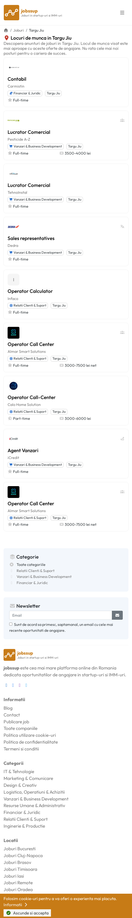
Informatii (16, 904)
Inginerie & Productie (24, 826)
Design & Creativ (20, 785)
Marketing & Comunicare (28, 778)
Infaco (13, 298)
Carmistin (16, 86)
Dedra (13, 245)
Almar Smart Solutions (27, 351)
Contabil (17, 79)
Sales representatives (31, 238)
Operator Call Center (31, 344)
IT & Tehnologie (19, 771)
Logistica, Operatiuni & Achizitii (34, 792)
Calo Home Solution (24, 404)
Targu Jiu (53, 93)
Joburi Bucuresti (20, 848)
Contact (12, 715)
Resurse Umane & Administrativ (34, 805)
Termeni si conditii (21, 749)
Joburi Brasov (17, 862)
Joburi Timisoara (20, 869)
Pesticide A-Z (19, 139)
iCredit (13, 457)
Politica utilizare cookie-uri (30, 735)
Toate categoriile (31, 564)
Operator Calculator (30, 291)
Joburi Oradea (18, 889)
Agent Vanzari (23, 450)
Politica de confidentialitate (31, 742)
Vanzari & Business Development (35, 146)
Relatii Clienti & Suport (27, 305)
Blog (8, 708)
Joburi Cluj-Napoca (23, 855)
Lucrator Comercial (29, 132)
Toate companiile (20, 728)
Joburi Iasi (14, 876)
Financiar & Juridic (25, 93)
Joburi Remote (18, 882)
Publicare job (16, 721)
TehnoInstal (17, 192)
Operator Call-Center (32, 397)
